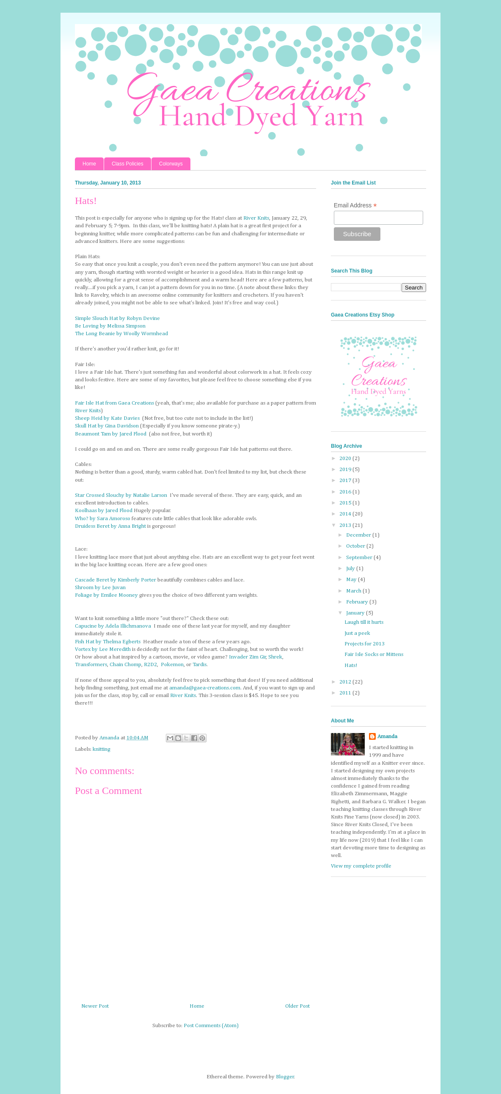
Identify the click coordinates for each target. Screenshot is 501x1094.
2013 (345, 525)
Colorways (171, 164)
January (356, 613)
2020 (345, 458)
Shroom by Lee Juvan (100, 587)
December (359, 535)
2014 (345, 514)
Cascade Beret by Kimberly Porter (115, 580)
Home (89, 164)
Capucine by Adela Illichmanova (113, 626)
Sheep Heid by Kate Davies (107, 418)
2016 (345, 492)
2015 (345, 503)
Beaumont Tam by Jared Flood (110, 434)
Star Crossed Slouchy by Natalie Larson (121, 495)
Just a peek (357, 633)
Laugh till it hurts (363, 622)
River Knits (256, 218)
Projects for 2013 (364, 644)
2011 (345, 693)
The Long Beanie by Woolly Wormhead (121, 333)
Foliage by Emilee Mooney (106, 595)
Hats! (350, 665)
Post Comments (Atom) (211, 1025)
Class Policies (127, 164)
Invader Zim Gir (247, 657)
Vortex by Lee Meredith (103, 649)
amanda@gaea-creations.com (204, 688)
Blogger (285, 1077)
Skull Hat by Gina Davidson (107, 426)
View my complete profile (361, 866)
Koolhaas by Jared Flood (103, 510)
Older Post (297, 1006)
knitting (101, 749)
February (357, 602)
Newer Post (95, 1006)
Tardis (199, 664)
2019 (345, 469)
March (354, 591)
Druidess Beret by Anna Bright (110, 526)
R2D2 (150, 664)
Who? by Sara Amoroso (102, 518)
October (356, 546)
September (360, 557)
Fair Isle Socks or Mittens (373, 654)
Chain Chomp (125, 664)
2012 (345, 682)
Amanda (387, 736)
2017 (345, 480)
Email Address (355, 205)
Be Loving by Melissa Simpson (110, 326)
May (352, 579)
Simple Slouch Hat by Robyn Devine (117, 318)
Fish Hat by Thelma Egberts (107, 642)
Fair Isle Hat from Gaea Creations (114, 403)
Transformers (91, 664)
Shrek (275, 657)
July (351, 568)
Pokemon (172, 664)
